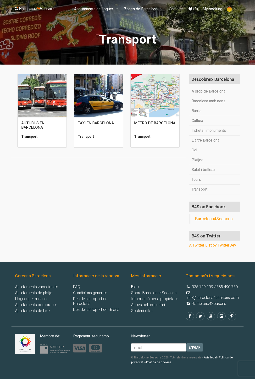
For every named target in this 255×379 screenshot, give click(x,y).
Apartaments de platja (33, 293)
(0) (193, 9)
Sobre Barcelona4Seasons (154, 293)
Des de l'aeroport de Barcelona (90, 301)
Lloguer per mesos (31, 299)
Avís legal (210, 357)
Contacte (176, 9)
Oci (194, 150)
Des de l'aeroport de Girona (96, 309)
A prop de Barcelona (208, 91)
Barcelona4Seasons (214, 218)
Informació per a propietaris (154, 299)
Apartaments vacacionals (36, 287)
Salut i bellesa (203, 169)
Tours (196, 179)
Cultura (197, 120)
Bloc (135, 287)
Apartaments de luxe (32, 310)
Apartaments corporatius (36, 304)
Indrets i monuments (209, 130)
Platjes (197, 160)
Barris (196, 111)
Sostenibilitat (142, 310)
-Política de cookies (158, 362)
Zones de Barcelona (144, 9)
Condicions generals (90, 293)
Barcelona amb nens (208, 101)
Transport (199, 189)
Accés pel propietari (148, 304)
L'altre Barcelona (205, 140)
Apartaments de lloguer (96, 9)
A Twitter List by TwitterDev (212, 245)
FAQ (76, 287)
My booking (212, 9)
